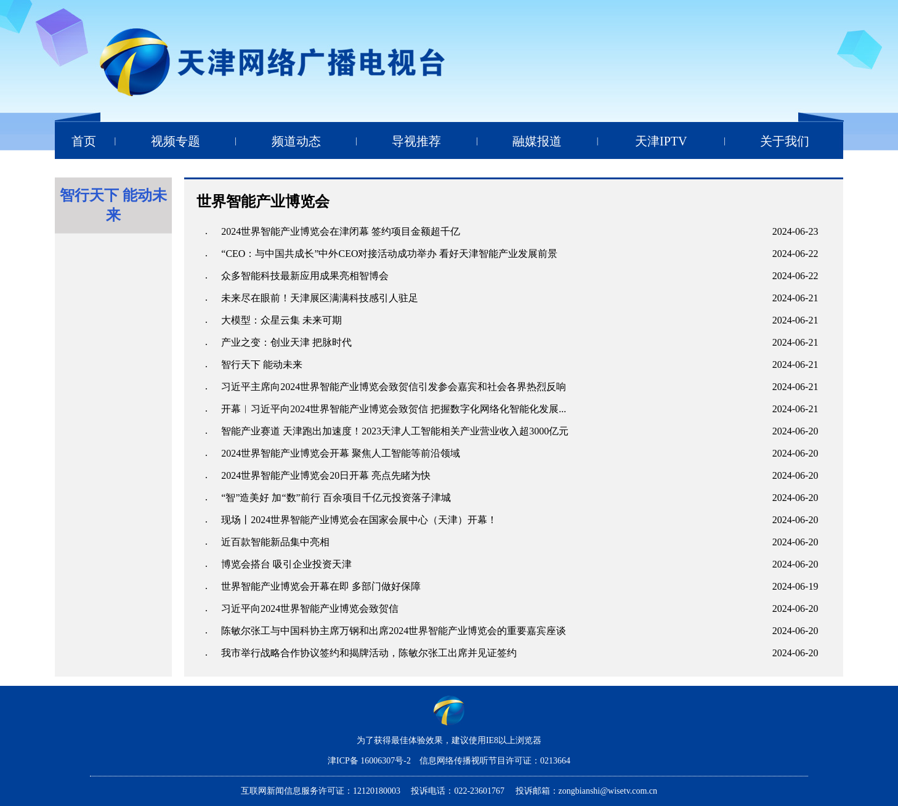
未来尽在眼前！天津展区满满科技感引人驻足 (319, 298)
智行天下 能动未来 (261, 364)
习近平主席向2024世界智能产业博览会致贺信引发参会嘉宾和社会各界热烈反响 (393, 386)
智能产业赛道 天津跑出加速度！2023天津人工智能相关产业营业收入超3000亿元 (394, 431)
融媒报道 (537, 141)
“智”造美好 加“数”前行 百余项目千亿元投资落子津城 (335, 497)
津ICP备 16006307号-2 (370, 760)
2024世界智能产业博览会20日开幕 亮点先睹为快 (326, 475)
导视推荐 (416, 141)
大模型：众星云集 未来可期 (281, 320)
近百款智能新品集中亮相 (275, 542)
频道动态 (296, 141)
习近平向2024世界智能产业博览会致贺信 (309, 608)
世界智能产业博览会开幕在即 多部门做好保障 (321, 586)
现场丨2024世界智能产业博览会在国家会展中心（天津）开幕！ (359, 520)
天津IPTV (661, 141)
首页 (83, 141)
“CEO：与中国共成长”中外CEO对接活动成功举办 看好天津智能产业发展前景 (389, 253)
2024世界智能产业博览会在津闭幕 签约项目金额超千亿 (340, 231)
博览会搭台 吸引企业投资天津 (286, 564)
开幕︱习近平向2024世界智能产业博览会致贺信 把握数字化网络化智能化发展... (393, 409)
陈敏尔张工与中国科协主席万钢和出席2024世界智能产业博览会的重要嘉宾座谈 (393, 630)
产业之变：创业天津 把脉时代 (286, 342)
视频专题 (175, 141)
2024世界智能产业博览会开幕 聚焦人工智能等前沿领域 (340, 453)
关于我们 (784, 141)
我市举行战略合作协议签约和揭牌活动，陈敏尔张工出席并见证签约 (369, 653)
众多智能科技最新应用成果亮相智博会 (305, 276)
